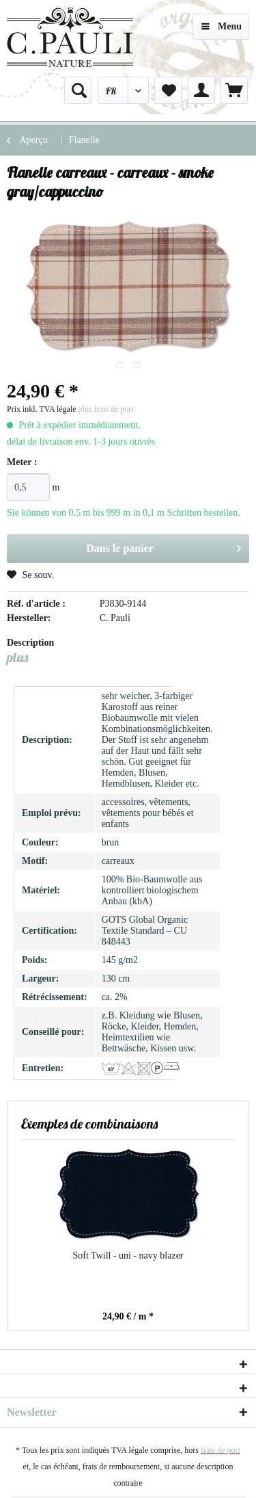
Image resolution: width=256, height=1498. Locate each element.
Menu (221, 23)
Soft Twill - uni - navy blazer (127, 1255)
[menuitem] (77, 90)
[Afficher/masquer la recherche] (77, 90)
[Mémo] (168, 90)
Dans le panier (163, 546)
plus (17, 657)
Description (30, 643)
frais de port (220, 1450)
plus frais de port (106, 409)
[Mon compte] (201, 90)
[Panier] (234, 90)
